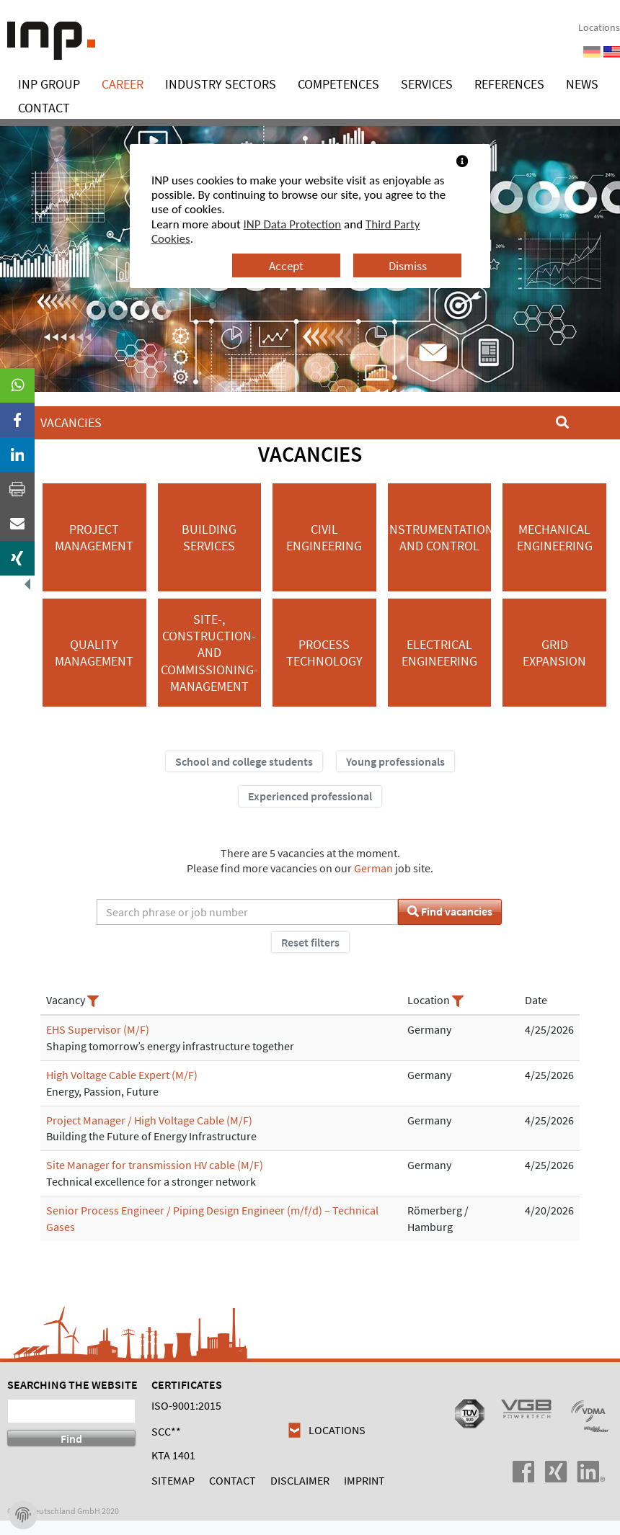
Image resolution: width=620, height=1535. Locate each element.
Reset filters (310, 942)
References (509, 84)
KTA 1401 (173, 1455)
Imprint (364, 1480)
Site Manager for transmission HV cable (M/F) (154, 1165)
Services (427, 84)
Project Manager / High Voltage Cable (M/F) (149, 1120)
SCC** (166, 1431)
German (373, 868)
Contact (44, 107)
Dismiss (408, 266)
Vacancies (71, 422)
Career (122, 84)
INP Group (49, 84)
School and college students (244, 761)
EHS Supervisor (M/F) (97, 1029)
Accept (286, 266)
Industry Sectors (220, 84)
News (582, 84)
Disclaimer (299, 1480)
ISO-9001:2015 (186, 1405)
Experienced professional (310, 796)
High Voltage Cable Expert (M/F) (122, 1075)
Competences (338, 84)
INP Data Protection (293, 224)
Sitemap (173, 1480)
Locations (599, 28)
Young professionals (395, 761)
